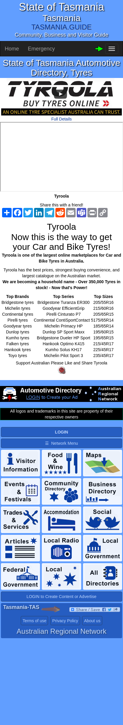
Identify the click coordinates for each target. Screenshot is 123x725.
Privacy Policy (65, 620)
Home (12, 49)
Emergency (41, 49)
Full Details (61, 119)
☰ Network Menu (61, 443)
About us (92, 620)
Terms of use (34, 620)
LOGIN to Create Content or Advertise (62, 596)
